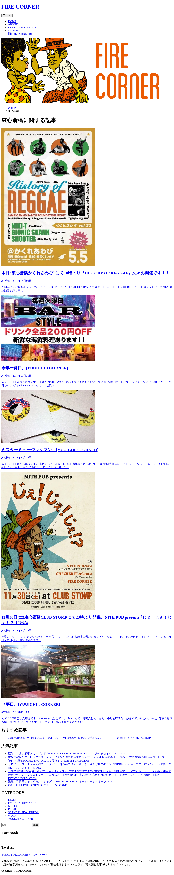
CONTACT (14, 30)
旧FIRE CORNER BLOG (22, 33)
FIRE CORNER (20, 7)
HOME (12, 21)
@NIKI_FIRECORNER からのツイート (24, 854)
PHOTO (12, 809)
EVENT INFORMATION (22, 27)
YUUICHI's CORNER (20, 818)
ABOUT (13, 24)
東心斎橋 (13, 111)
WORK (12, 815)
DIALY (12, 799)
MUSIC (12, 806)
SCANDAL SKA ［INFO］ (23, 812)
